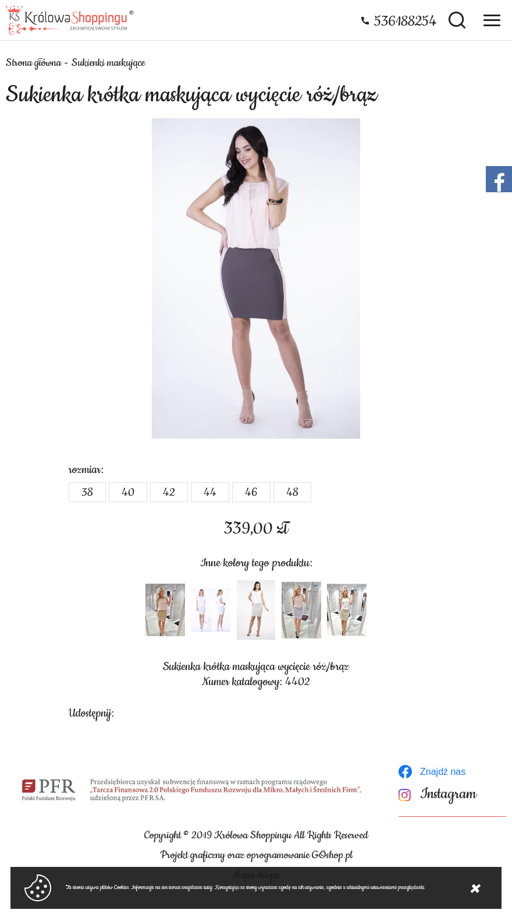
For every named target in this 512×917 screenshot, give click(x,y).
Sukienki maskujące (108, 63)
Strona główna (33, 63)
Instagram (448, 794)
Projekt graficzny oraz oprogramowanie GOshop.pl (256, 855)
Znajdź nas (442, 772)
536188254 (405, 21)
